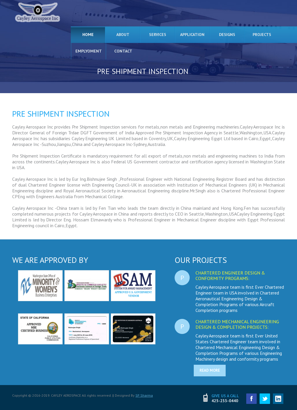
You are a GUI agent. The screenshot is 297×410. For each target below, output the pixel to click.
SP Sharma (144, 395)
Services (157, 34)
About (122, 34)
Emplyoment (88, 51)
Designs (227, 34)
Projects (262, 34)
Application (192, 34)
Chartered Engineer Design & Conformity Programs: (230, 275)
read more (210, 370)
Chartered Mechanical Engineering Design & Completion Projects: (237, 324)
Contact (123, 51)
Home (88, 34)
